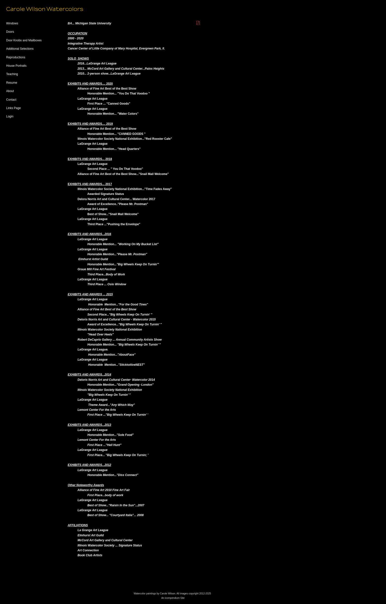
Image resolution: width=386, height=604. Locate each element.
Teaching (12, 74)
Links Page (13, 108)
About (10, 91)
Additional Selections (19, 48)
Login (9, 116)
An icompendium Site (173, 598)
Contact (11, 99)
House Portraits (16, 65)
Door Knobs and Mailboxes (24, 40)
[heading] (18, 9)
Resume (11, 82)
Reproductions (15, 57)
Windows (12, 23)
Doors (10, 31)
